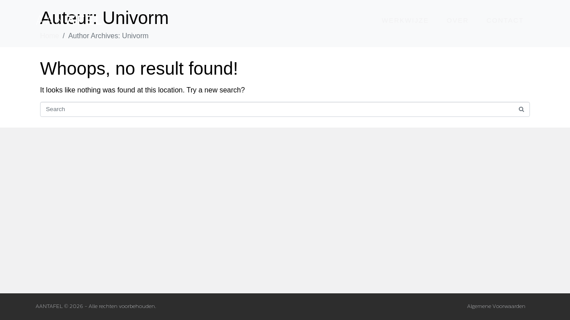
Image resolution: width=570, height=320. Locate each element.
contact (505, 20)
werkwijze (405, 20)
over (458, 20)
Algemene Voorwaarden (496, 306)
